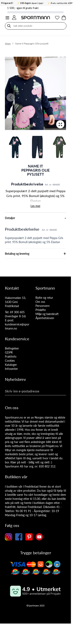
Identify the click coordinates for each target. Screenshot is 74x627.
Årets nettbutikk (62, 3)
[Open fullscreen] (60, 124)
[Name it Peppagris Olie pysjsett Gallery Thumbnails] (35, 147)
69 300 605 (17, 312)
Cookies (10, 360)
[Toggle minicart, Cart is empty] (63, 17)
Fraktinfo (10, 356)
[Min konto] (14, 17)
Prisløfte (40, 310)
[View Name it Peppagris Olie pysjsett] (15, 147)
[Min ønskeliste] (57, 17)
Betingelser (12, 348)
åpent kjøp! (31, 3)
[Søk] (9, 26)
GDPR (9, 352)
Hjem (8, 43)
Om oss (40, 301)
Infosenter (11, 368)
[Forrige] (11, 97)
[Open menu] (7, 17)
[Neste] (60, 97)
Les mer (35, 206)
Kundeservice (17, 338)
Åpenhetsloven (44, 318)
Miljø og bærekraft (47, 314)
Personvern (42, 305)
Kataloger (11, 364)
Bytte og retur (44, 297)
